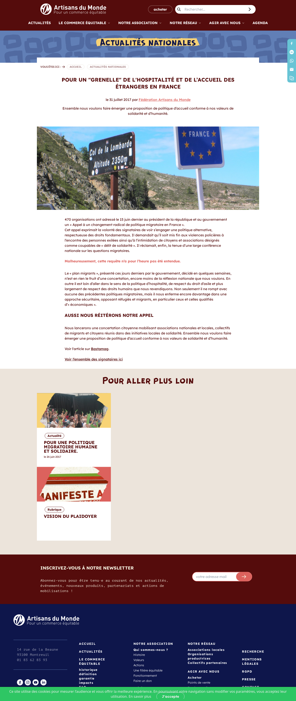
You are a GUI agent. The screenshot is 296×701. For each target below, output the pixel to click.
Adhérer (139, 630)
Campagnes (196, 659)
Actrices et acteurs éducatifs (153, 650)
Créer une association (149, 635)
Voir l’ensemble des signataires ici (94, 359)
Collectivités (142, 640)
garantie (86, 605)
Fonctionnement (145, 602)
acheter (160, 9)
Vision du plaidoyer (202, 654)
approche (195, 626)
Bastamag (100, 349)
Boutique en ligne (200, 614)
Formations (196, 636)
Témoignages (143, 624)
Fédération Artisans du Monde (165, 99)
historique (88, 596)
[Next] (267, 430)
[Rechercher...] (214, 9)
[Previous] (28, 430)
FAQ (82, 613)
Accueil (87, 570)
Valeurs (138, 586)
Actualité (128, 436)
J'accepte (170, 696)
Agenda (260, 23)
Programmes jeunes (202, 642)
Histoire (139, 581)
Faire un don (142, 607)
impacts (86, 609)
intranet (23, 634)
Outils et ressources (202, 631)
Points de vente (199, 609)
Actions (138, 591)
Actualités (39, 23)
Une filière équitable (148, 597)
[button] (291, 78)
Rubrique (205, 436)
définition (88, 600)
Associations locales (206, 576)
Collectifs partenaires (207, 589)
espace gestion (29, 639)
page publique (29, 644)
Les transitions (198, 664)
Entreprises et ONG (147, 645)
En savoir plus (140, 696)
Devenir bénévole (146, 619)
